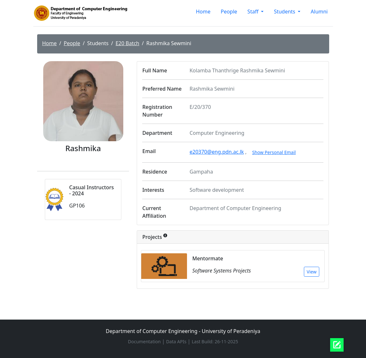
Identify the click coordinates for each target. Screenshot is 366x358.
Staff (254, 11)
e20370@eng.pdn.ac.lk (217, 151)
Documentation (145, 341)
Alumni (319, 11)
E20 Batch (127, 43)
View (312, 272)
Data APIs (177, 341)
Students (285, 11)
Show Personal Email (274, 152)
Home (203, 11)
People (229, 11)
